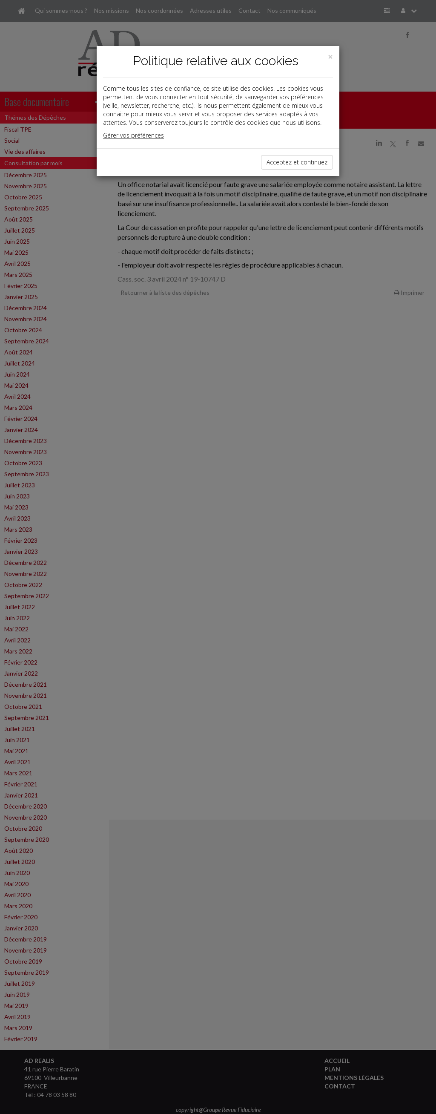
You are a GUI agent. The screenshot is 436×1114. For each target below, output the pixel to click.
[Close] (330, 56)
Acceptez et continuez (297, 162)
